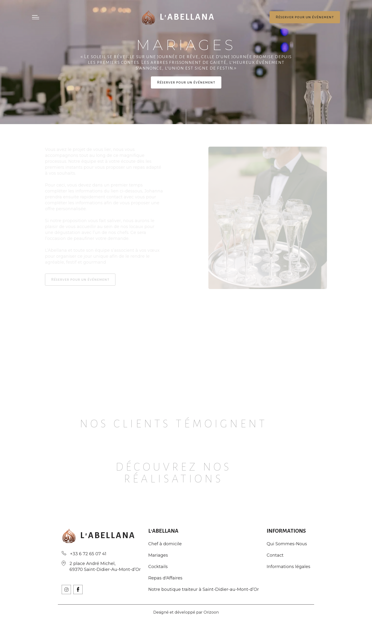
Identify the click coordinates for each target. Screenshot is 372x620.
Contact (275, 555)
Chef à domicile (165, 543)
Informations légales (288, 566)
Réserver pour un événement (305, 17)
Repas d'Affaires (165, 578)
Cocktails (158, 566)
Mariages (158, 555)
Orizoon (211, 612)
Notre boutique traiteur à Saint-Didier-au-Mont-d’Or (203, 589)
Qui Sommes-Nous (287, 543)
